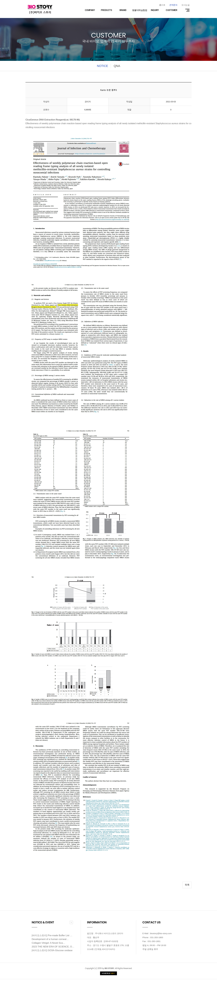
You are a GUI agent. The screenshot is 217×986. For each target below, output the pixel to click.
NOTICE (102, 66)
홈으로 (162, 5)
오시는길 (185, 5)
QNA (117, 66)
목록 (187, 885)
